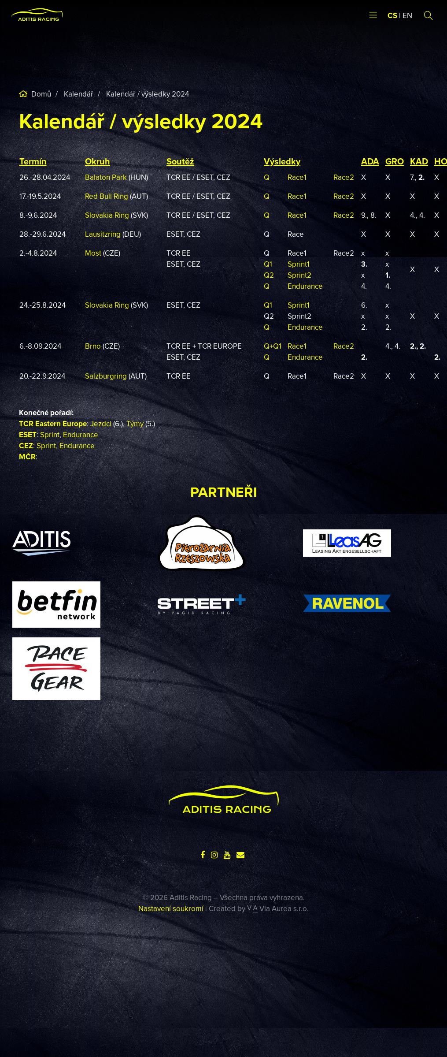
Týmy (135, 423)
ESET (28, 434)
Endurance (305, 286)
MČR (27, 456)
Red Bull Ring (106, 196)
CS (392, 15)
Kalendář (78, 94)
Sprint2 (299, 275)
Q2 (269, 275)
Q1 (268, 264)
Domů (40, 94)
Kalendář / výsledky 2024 (147, 94)
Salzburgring (107, 376)
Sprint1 (299, 264)
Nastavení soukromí (170, 908)
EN (407, 15)
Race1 (297, 177)
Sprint (49, 434)
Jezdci (100, 423)
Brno (94, 346)
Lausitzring (103, 234)
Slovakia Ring (107, 215)
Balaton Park (106, 177)
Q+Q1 (272, 346)
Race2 (343, 177)
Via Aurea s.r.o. (278, 908)
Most (93, 253)
